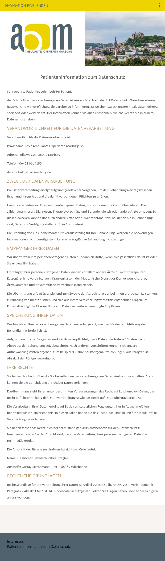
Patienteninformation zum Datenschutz (39, 546)
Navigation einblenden (26, 5)
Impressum (16, 541)
